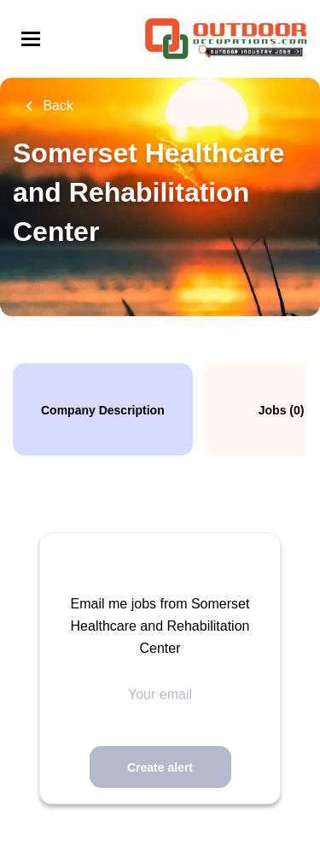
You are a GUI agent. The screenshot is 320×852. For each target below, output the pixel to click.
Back (56, 105)
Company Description (103, 410)
